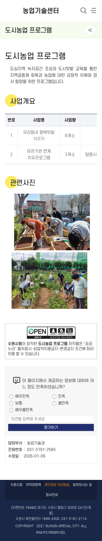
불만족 (63, 403)
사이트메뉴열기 (93, 11)
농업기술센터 (41, 11)
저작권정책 (33, 485)
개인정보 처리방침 (56, 485)
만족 (61, 396)
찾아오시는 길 (82, 485)
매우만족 (22, 396)
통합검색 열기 (83, 10)
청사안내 (52, 495)
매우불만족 (24, 409)
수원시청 (16, 485)
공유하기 (90, 30)
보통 (18, 403)
